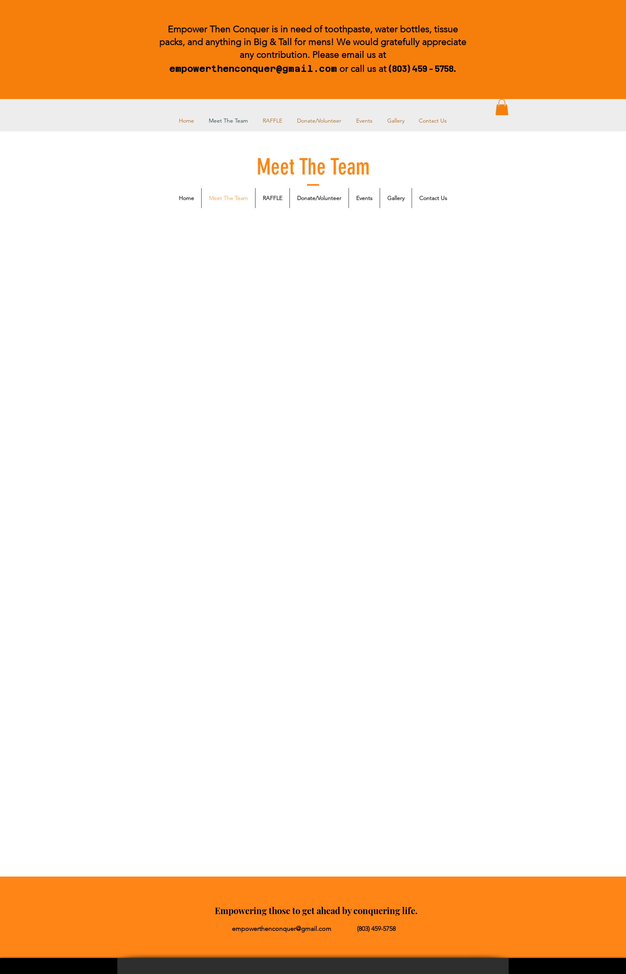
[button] (502, 107)
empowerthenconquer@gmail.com (253, 68)
